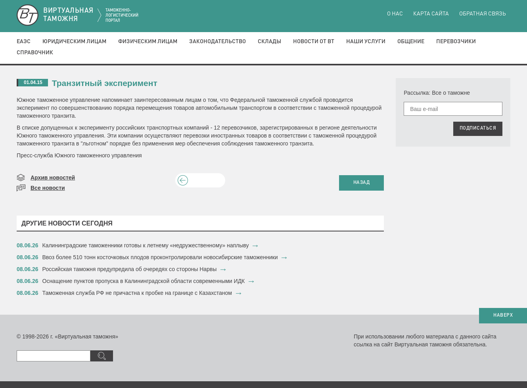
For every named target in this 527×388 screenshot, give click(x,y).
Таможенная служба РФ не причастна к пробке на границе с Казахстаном (137, 293)
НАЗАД (361, 182)
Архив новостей (53, 177)
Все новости (48, 188)
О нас (395, 14)
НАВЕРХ (503, 315)
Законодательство (217, 41)
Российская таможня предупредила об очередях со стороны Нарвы (129, 269)
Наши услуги (365, 41)
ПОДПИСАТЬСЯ (478, 128)
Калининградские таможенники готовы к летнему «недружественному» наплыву (145, 245)
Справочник (35, 52)
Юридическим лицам (74, 41)
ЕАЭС (24, 41)
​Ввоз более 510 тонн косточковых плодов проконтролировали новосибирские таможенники (160, 257)
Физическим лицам (147, 41)
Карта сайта (431, 14)
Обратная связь (482, 14)
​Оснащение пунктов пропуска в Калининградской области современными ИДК (143, 281)
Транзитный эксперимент (104, 83)
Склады (269, 41)
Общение (410, 41)
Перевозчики (456, 41)
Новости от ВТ (313, 41)
